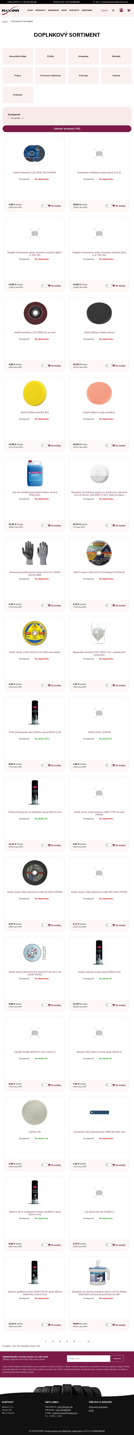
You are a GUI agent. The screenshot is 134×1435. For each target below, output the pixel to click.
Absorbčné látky (17, 56)
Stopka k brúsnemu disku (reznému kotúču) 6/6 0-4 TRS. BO (34, 254)
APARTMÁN (87, 10)
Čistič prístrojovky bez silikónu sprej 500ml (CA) (35, 732)
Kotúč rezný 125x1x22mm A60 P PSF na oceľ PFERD (99, 813)
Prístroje (83, 75)
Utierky (116, 75)
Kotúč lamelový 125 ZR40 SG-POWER (35, 172)
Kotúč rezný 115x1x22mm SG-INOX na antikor (35, 652)
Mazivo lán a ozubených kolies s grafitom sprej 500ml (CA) (34, 1213)
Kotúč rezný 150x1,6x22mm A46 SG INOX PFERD (34, 891)
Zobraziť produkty (67, 128)
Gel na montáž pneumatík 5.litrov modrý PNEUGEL (35, 493)
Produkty (40, 10)
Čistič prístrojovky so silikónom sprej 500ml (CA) (34, 812)
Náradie (116, 56)
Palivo (18, 75)
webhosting (77, 1431)
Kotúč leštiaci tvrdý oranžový (99, 412)
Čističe (50, 56)
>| (88, 1341)
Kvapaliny (83, 56)
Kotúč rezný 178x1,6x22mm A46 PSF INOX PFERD (99, 891)
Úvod (30, 10)
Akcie (64, 10)
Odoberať (117, 1359)
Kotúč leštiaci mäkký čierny (99, 332)
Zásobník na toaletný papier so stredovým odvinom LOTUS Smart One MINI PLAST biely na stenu (99, 493)
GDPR (91, 1410)
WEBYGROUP (99, 1431)
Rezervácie (53, 10)
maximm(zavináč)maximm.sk (115, 2)
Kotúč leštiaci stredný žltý (35, 412)
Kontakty (74, 10)
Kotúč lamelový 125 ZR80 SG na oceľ (34, 332)
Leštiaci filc (35, 1131)
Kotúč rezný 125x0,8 (99, 732)
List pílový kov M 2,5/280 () (99, 1211)
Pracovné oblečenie (50, 75)
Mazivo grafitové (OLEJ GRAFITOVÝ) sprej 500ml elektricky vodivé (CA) (35, 1293)
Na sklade (17, 118)
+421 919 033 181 (29, 2)
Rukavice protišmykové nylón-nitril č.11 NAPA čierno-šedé (34, 573)
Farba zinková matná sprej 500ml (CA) (99, 971)
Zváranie (17, 94)
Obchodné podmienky (98, 1407)
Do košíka (54, 205)
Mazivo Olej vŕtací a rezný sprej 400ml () (99, 1051)
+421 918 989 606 (72, 2)
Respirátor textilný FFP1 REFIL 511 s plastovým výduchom (99, 653)
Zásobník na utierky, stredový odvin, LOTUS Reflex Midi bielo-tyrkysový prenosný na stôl (99, 1293)
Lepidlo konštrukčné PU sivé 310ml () (34, 1051)
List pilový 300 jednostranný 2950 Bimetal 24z (99, 1131)
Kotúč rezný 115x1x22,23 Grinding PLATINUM (99, 572)
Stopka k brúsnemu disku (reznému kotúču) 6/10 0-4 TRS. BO (99, 254)
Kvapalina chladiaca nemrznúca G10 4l (99, 172)
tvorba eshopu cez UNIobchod (58, 1431)
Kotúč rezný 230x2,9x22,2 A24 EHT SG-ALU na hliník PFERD (35, 973)
